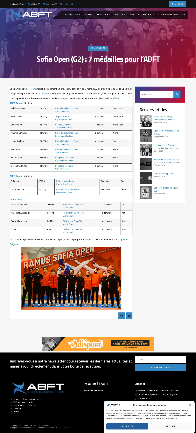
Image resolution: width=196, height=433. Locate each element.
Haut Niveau (150, 14)
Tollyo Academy (62, 116)
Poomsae (119, 14)
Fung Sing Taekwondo (64, 158)
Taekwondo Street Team (73, 213)
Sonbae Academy (62, 125)
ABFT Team (30, 89)
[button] (190, 406)
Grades (89, 14)
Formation (103, 14)
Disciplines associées (173, 14)
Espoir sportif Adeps (64, 119)
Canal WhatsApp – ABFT (164, 174)
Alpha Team (114, 98)
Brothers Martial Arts (65, 181)
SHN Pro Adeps (62, 111)
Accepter (127, 427)
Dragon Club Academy (73, 205)
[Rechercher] (176, 94)
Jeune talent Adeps (63, 128)
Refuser (171, 427)
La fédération (72, 14)
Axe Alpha (44, 93)
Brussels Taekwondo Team (66, 108)
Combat (134, 14)
